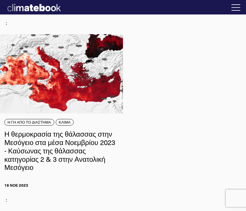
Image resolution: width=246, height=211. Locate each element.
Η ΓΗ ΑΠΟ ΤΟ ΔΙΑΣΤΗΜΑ (29, 122)
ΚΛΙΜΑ (64, 122)
